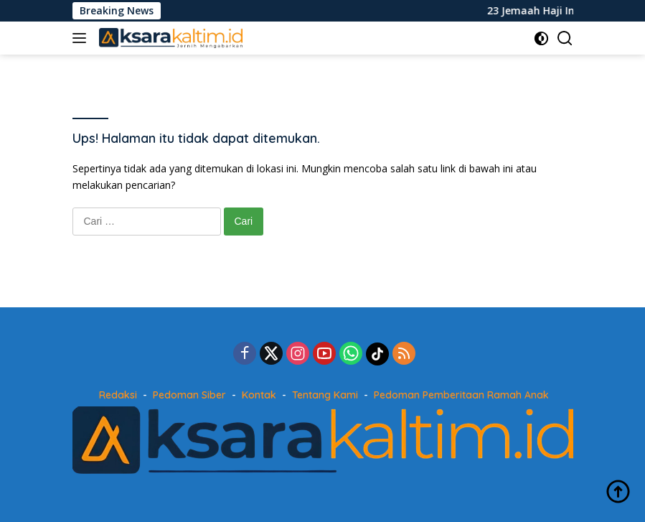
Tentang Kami (325, 394)
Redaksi (118, 394)
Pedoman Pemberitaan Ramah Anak (461, 394)
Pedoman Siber (189, 394)
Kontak (259, 394)
